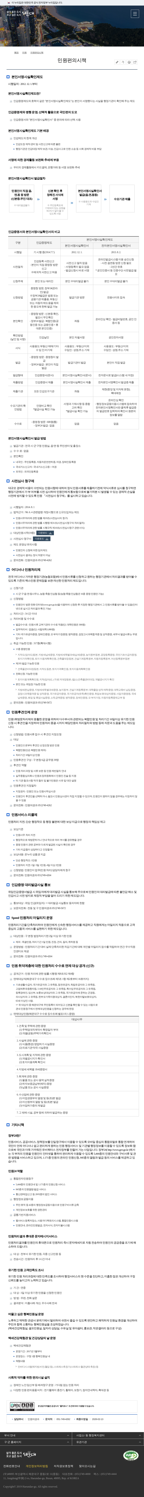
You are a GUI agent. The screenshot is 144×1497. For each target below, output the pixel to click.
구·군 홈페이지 (12, 1442)
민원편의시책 (36, 52)
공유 (117, 62)
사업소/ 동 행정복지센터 (90, 1435)
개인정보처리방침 (37, 1466)
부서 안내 (9, 1435)
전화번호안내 (11, 1466)
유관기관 (81, 1442)
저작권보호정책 (63, 1466)
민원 (24, 52)
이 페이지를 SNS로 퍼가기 (134, 62)
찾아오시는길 (87, 1466)
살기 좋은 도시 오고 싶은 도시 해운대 (20, 13)
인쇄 (129, 62)
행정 (16, 52)
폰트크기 (122, 62)
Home (8, 53)
